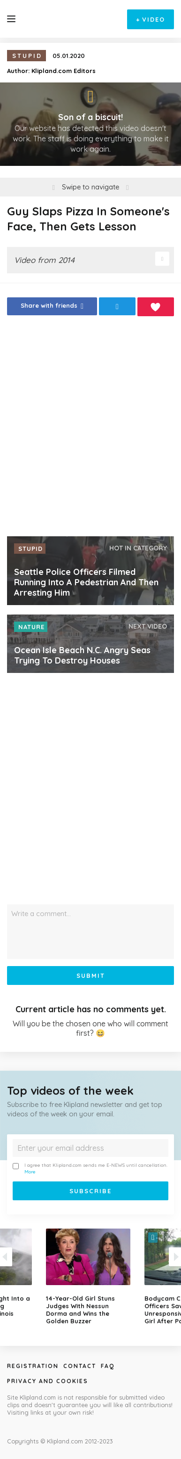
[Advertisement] (90, 429)
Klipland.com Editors (63, 70)
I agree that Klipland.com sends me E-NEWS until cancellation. (90, 1168)
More (30, 1172)
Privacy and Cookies (47, 1381)
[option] (90, 1277)
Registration (33, 1365)
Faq (107, 1365)
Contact (79, 1365)
